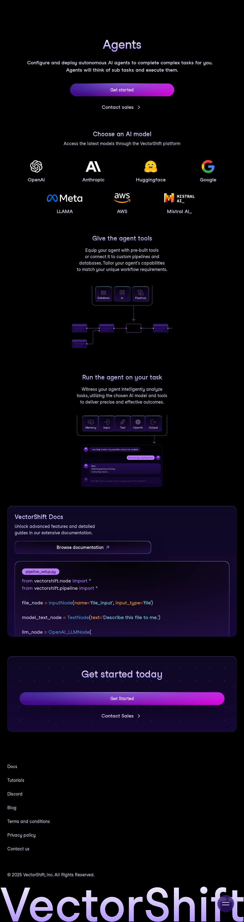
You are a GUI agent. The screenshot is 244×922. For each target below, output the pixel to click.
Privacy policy (21, 835)
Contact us (18, 848)
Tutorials (15, 780)
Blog (11, 807)
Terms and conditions (28, 821)
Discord (15, 794)
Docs (12, 766)
